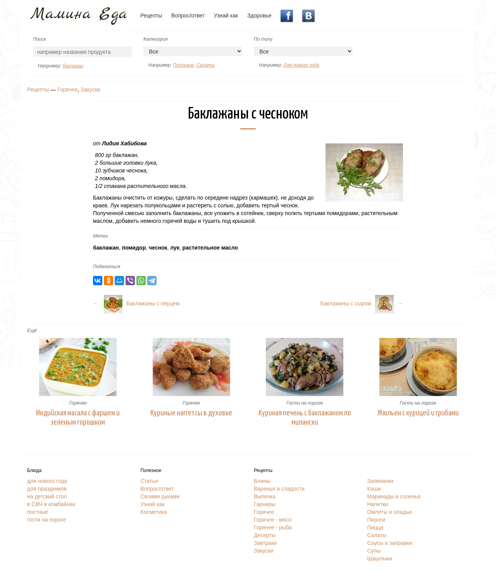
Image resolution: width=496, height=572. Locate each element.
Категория (155, 39)
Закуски (90, 89)
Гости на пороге (304, 403)
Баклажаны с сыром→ (361, 303)
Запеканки (380, 481)
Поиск (39, 39)
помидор (134, 248)
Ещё (32, 330)
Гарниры (265, 504)
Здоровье (259, 15)
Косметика (154, 512)
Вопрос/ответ (188, 15)
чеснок (158, 248)
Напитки (377, 504)
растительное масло (210, 248)
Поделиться (106, 266)
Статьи (149, 481)
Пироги (376, 520)
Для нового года (301, 65)
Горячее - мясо (272, 520)
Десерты (265, 535)
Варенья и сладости (279, 489)
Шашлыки (379, 558)
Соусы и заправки (389, 543)
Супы (374, 551)
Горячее (67, 89)
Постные (183, 65)
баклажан (72, 66)
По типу (263, 39)
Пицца (375, 527)
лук (174, 248)
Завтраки (265, 543)
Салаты (205, 65)
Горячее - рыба (273, 527)
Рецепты (151, 15)
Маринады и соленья (394, 496)
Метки (100, 236)
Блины (262, 481)
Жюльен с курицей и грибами (418, 413)
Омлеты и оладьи (389, 512)
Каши (374, 489)
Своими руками (160, 496)
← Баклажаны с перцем (136, 303)
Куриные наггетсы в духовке (191, 413)
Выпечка (265, 496)
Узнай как (226, 15)
